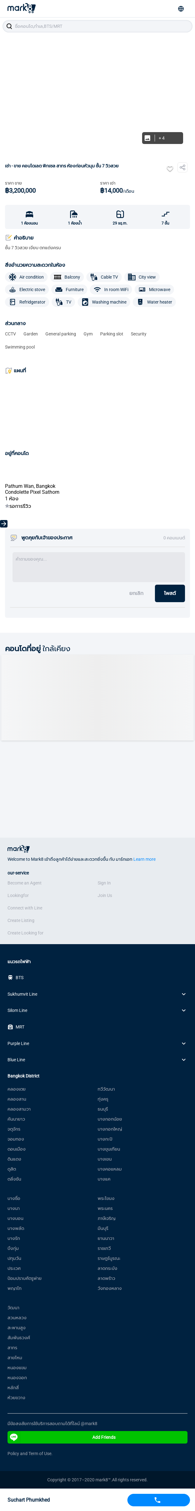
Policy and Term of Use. (30, 1453)
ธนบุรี (103, 1109)
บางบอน (15, 1218)
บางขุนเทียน (109, 1149)
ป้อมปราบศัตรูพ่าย (25, 1278)
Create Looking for (26, 932)
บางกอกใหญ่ (110, 1129)
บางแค (104, 1179)
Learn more (144, 859)
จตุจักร (14, 1129)
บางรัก (14, 1238)
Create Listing (21, 920)
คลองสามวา (19, 1109)
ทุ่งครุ (103, 1099)
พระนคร (105, 1208)
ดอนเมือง (17, 1149)
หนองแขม (17, 1367)
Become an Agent (25, 882)
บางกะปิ (105, 1139)
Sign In (104, 882)
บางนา (14, 1208)
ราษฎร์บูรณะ (109, 1258)
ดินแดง (14, 1159)
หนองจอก (17, 1377)
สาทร (12, 1347)
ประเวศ (14, 1268)
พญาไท (15, 1288)
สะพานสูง (17, 1327)
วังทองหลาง (110, 1288)
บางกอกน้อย (110, 1119)
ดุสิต (12, 1169)
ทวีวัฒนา (106, 1089)
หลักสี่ (13, 1387)
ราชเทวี (104, 1248)
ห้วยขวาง (16, 1397)
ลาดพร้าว (106, 1278)
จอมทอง (16, 1139)
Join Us (105, 895)
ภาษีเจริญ (106, 1218)
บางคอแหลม (110, 1169)
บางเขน (105, 1159)
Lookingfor (18, 895)
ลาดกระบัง (107, 1268)
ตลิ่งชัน (14, 1179)
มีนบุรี (103, 1228)
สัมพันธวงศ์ (19, 1337)
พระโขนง (106, 1198)
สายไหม (15, 1357)
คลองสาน (17, 1099)
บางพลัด (16, 1228)
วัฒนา (13, 1307)
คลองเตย (17, 1089)
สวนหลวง (17, 1317)
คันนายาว (16, 1119)
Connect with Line (25, 907)
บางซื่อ (14, 1198)
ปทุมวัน (14, 1258)
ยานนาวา (106, 1238)
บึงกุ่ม (13, 1248)
